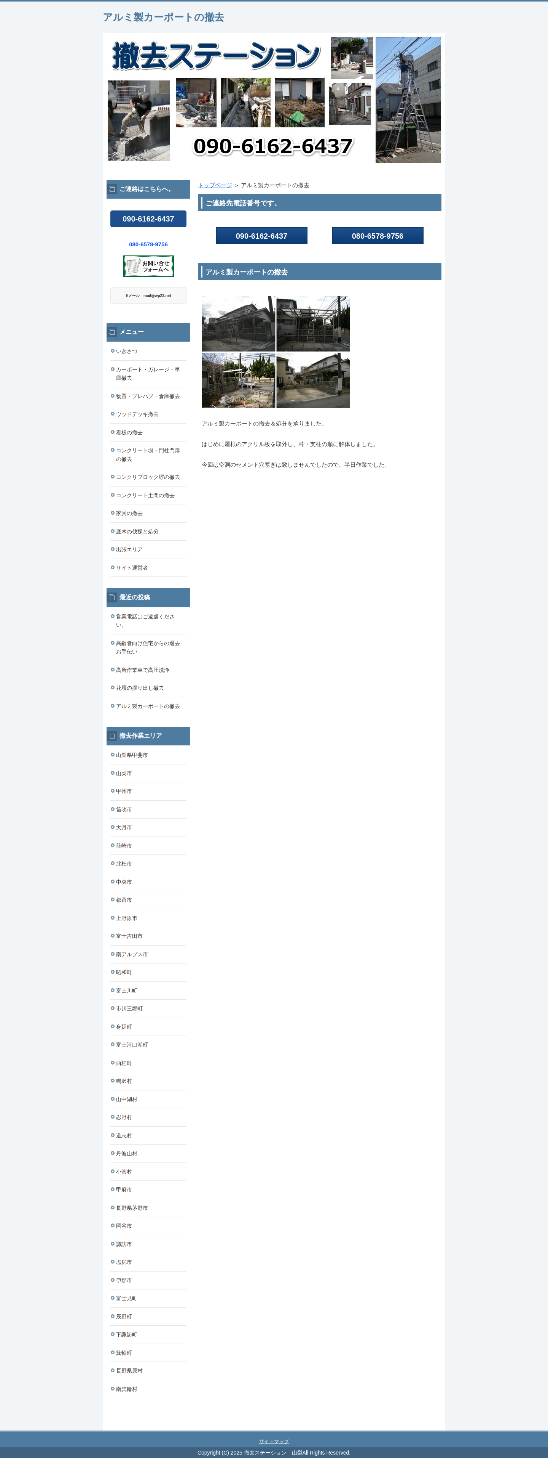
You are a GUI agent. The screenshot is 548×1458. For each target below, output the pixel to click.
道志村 (124, 1135)
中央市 (124, 882)
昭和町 (124, 972)
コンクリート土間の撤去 (145, 495)
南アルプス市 (132, 954)
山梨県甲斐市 (132, 755)
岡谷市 (124, 1226)
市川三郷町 (129, 1008)
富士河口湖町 (132, 1045)
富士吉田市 (129, 936)
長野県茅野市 (132, 1208)
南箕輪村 (126, 1389)
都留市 (124, 900)
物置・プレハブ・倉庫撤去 (148, 396)
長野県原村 (129, 1371)
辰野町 (124, 1316)
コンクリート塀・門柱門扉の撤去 (148, 454)
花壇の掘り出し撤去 (140, 688)
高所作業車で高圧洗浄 (142, 670)
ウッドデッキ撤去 (137, 414)
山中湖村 (126, 1099)
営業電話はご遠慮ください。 (145, 620)
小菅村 (124, 1172)
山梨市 (124, 773)
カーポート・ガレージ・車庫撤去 (148, 373)
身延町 (124, 1027)
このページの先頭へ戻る (422, 1426)
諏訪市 (124, 1244)
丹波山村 (126, 1153)
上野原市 (126, 918)
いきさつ (126, 351)
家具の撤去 (129, 513)
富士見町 (126, 1298)
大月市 (124, 827)
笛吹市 (124, 809)
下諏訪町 (126, 1334)
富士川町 (126, 991)
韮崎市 (124, 846)
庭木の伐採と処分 (137, 531)
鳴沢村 (124, 1081)
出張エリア (129, 549)
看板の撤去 (129, 432)
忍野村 (124, 1117)
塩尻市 (124, 1262)
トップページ (215, 185)
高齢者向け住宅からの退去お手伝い (148, 647)
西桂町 (124, 1063)
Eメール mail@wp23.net (148, 296)
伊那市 (124, 1280)
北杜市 (124, 864)
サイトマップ (274, 1441)
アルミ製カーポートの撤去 (163, 17)
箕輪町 (124, 1353)
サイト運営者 (132, 568)
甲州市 (124, 791)
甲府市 (124, 1190)
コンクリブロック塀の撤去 (148, 477)
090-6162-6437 (261, 236)
